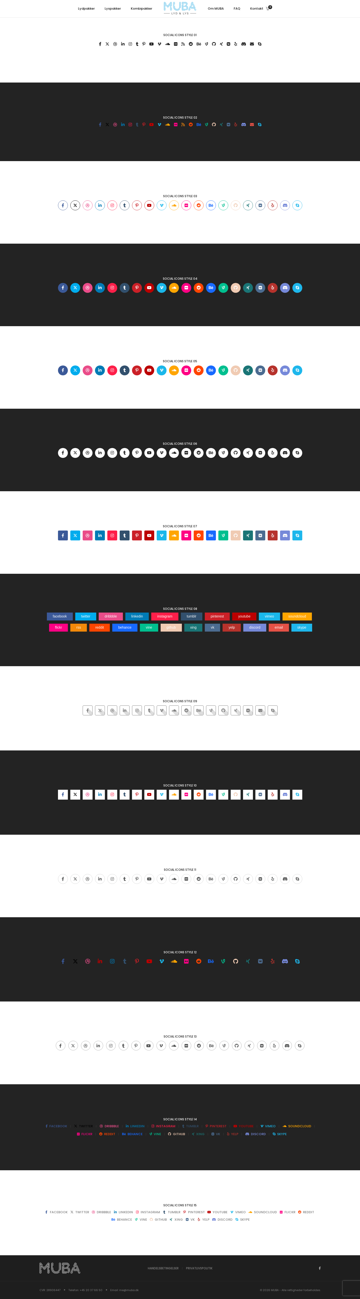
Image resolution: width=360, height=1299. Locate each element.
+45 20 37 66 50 (91, 1290)
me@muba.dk (129, 1290)
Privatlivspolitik (199, 1268)
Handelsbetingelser (163, 1268)
